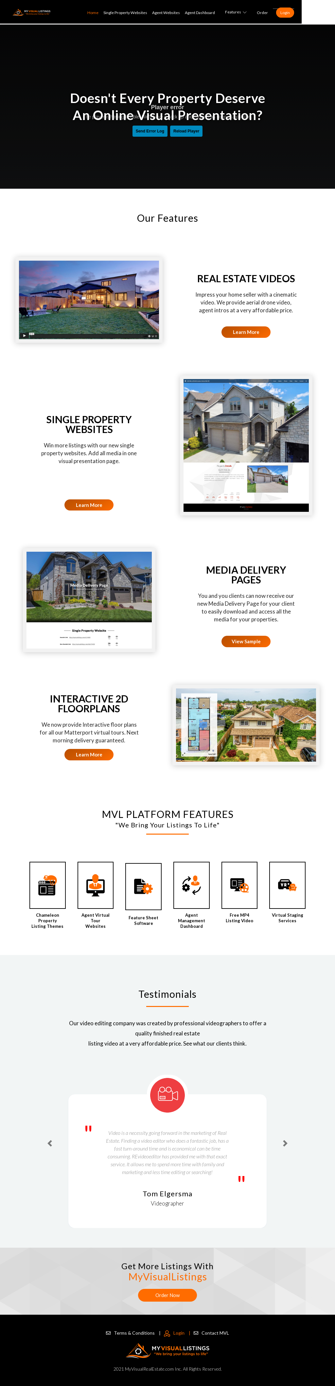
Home (125, 12)
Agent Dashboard (233, 12)
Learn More (246, 332)
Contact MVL (211, 1331)
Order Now (167, 1295)
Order (295, 12)
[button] (50, 1143)
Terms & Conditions (133, 1331)
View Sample (246, 641)
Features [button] (268, 11)
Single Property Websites (158, 12)
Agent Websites (199, 12)
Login (318, 12)
